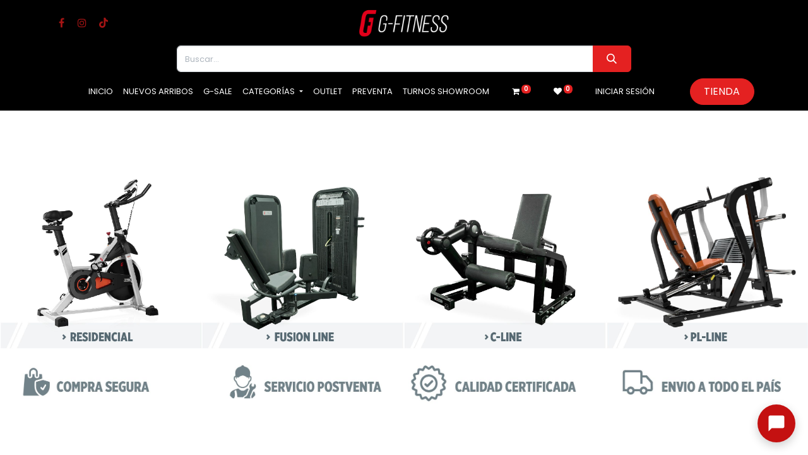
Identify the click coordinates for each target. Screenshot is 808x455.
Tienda (722, 91)
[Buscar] (612, 59)
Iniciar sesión (625, 91)
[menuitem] (100, 91)
